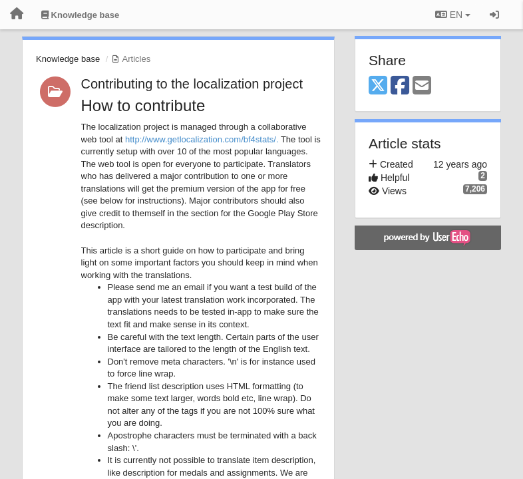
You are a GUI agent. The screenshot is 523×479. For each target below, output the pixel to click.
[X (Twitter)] (378, 86)
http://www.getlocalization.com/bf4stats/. (202, 139)
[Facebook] (400, 86)
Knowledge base (68, 59)
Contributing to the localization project (192, 84)
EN (452, 14)
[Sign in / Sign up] (494, 14)
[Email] (422, 86)
